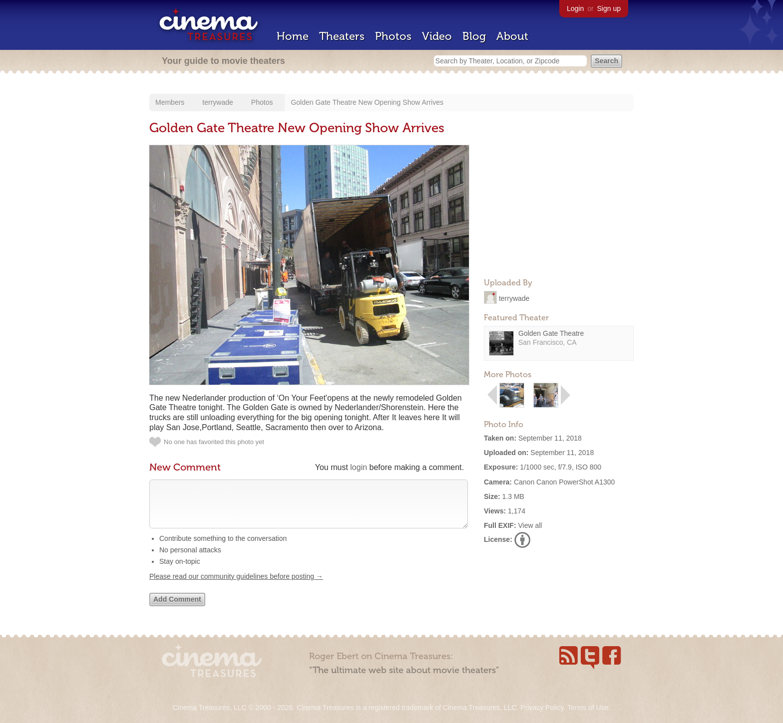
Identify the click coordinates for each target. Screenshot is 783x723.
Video (437, 36)
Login (575, 8)
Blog (474, 36)
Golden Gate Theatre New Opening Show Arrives (367, 102)
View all (530, 525)
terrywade (217, 102)
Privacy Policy (541, 708)
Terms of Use (587, 708)
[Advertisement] (559, 207)
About (512, 36)
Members (169, 102)
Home (293, 36)
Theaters (342, 36)
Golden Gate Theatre (551, 333)
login (358, 467)
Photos (393, 36)
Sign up (609, 8)
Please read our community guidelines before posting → (236, 586)
